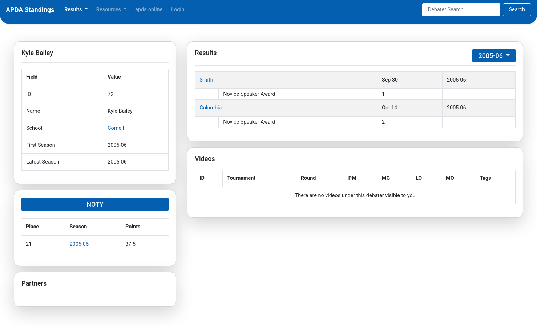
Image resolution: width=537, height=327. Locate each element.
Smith (206, 80)
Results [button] (73, 10)
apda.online (148, 10)
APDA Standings (30, 9)
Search (517, 10)
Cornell (116, 128)
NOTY (95, 204)
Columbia (210, 108)
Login (177, 10)
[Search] (461, 9)
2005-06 (79, 244)
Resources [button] (109, 10)
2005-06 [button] (491, 55)
